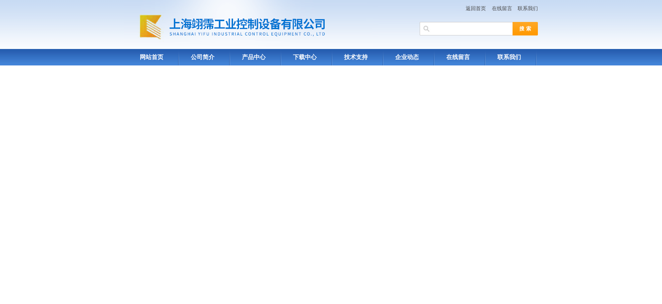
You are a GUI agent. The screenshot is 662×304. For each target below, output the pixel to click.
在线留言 (502, 8)
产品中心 (254, 57)
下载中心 (305, 57)
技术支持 (356, 57)
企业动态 (407, 57)
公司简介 (202, 57)
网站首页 (151, 57)
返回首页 (476, 8)
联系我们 (528, 8)
